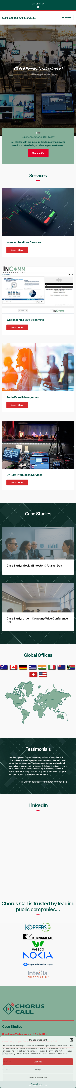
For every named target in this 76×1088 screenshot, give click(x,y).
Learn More (17, 250)
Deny (38, 1069)
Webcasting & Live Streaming (25, 320)
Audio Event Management (22, 397)
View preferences (38, 1077)
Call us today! (38, 4)
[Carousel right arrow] (71, 80)
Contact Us (38, 153)
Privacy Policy (37, 1084)
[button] (71, 1039)
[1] (38, 133)
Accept (38, 1061)
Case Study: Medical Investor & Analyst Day (34, 565)
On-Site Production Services (24, 475)
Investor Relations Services (23, 242)
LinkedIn (38, 7)
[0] (36, 133)
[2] (40, 133)
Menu (66, 17)
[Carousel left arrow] (5, 80)
